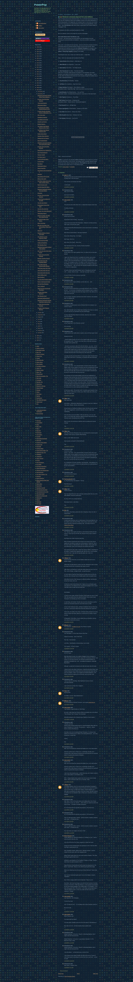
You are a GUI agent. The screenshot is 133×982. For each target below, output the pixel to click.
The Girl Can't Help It (42, 202)
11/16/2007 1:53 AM (68, 284)
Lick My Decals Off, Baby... (44, 187)
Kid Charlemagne (42, 23)
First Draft (38, 446)
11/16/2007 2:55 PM (68, 527)
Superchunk (39, 398)
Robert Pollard (39, 388)
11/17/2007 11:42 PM (69, 893)
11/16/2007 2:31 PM (68, 515)
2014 (38, 74)
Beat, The (38, 352)
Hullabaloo (38, 454)
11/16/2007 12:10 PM (69, 446)
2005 (38, 337)
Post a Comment (64, 970)
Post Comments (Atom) (69, 976)
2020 (38, 60)
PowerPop (40, 4)
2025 (38, 49)
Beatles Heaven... (42, 124)
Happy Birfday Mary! (42, 275)
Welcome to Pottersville (41, 495)
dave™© (66, 175)
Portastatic (38, 380)
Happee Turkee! (41, 154)
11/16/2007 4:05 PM (68, 555)
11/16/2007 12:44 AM (69, 197)
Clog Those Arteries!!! (42, 152)
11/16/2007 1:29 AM (68, 247)
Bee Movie (40, 163)
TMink (65, 398)
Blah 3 (37, 428)
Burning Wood (39, 413)
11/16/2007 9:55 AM (68, 328)
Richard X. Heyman (40, 386)
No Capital (38, 464)
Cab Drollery (39, 434)
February (40, 330)
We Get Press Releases (43, 284)
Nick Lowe (38, 378)
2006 (38, 335)
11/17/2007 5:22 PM (68, 796)
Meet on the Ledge (42, 178)
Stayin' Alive (39, 483)
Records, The (39, 382)
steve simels (67, 199)
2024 (38, 51)
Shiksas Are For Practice (43, 138)
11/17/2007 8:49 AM (68, 704)
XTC (37, 404)
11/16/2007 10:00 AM (69, 361)
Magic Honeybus (41, 223)
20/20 (37, 346)
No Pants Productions (41, 466)
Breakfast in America (42, 117)
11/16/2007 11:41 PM (69, 648)
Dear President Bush (42, 140)
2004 (38, 340)
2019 (38, 62)
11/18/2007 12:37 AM (69, 942)
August (39, 317)
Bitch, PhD (38, 426)
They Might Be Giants (41, 399)
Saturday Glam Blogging (43, 136)
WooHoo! (40, 174)
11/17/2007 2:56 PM (68, 781)
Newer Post (60, 973)
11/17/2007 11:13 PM (69, 832)
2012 (38, 78)
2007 (38, 89)
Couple (38, 358)
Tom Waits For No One (43, 119)
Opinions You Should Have (42, 470)
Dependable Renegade (41, 438)
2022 (38, 56)
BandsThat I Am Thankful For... (45, 150)
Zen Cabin (38, 503)
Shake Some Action (42, 133)
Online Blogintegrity (40, 468)
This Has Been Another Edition (45, 279)
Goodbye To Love (76, 626)
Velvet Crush (39, 402)
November (40, 93)
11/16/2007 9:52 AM (68, 300)
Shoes (37, 392)
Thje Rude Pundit (40, 493)
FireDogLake (39, 444)
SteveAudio (39, 485)
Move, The (38, 372)
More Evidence (41, 277)
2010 (38, 82)
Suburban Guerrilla (40, 487)
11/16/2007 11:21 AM (69, 395)
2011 (38, 80)
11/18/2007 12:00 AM (69, 911)
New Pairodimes (40, 462)
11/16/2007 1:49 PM (68, 486)
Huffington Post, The (41, 452)
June (39, 321)
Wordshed (38, 501)
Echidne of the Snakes (41, 442)
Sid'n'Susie (38, 394)
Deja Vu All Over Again (43, 240)
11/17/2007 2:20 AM (68, 676)
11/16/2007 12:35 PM (69, 476)
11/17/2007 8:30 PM (68, 821)
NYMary (40, 25)
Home (78, 973)
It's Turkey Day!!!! (42, 157)
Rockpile (38, 390)
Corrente (38, 436)
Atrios (37, 424)
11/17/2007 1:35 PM (68, 744)
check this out (92, 702)
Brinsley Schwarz (40, 354)
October (40, 312)
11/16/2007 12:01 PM (69, 428)
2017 (38, 67)
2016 (38, 69)
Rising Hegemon (40, 478)
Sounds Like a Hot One (43, 208)
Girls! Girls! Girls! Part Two (44, 270)
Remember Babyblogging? (44, 298)
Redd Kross (39, 384)
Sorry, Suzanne (41, 286)
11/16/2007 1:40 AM (68, 277)
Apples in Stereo (40, 348)
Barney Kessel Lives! (42, 184)
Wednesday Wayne (42, 105)
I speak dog (39, 456)
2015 (38, 71)
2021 (38, 58)
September (40, 314)
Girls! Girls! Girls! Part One (44, 272)
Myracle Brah (39, 374)
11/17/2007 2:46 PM (68, 757)
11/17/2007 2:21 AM (68, 687)
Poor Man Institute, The (41, 474)
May (39, 323)
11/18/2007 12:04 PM (69, 960)
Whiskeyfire (39, 497)
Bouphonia (38, 432)
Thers (65, 690)
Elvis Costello (39, 364)
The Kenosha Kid (68, 479)
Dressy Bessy (39, 362)
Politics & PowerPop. (42, 242)
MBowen (66, 625)
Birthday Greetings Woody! (44, 258)
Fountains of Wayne (41, 366)
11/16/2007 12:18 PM (69, 469)
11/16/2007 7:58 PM (68, 628)
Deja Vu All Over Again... (43, 159)
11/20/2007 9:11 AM (68, 967)
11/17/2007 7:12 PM (68, 809)
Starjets (38, 396)
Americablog (39, 422)
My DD (38, 460)
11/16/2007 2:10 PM (68, 507)
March (39, 328)
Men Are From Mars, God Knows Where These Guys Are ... (44, 227)
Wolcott (38, 499)
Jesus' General (39, 458)
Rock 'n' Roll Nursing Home (44, 281)
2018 (38, 65)
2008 (38, 87)
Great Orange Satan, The (42, 450)
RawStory (38, 476)
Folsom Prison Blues (69, 525)
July (39, 319)
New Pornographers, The (42, 376)
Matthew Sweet (40, 370)
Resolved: (40, 193)
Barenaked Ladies (40, 350)
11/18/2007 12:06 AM (69, 929)
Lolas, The (38, 368)
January (40, 332)
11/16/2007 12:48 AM (69, 211)
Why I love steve (41, 115)
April (39, 326)
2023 (38, 53)
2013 (38, 76)
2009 (38, 85)
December (40, 91)
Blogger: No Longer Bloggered (44, 211)
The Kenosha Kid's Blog (41, 489)
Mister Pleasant (68, 835)
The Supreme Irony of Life (42, 491)
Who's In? (40, 230)
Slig (65, 510)
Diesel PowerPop (42, 168)
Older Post (95, 973)
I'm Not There (41, 161)
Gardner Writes (39, 448)
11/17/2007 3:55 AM (68, 697)
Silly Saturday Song (42, 245)
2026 (38, 47)
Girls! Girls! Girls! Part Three (44, 268)
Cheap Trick (39, 356)
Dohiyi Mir (38, 440)
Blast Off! (38, 430)
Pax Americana (39, 472)
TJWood (66, 558)
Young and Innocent (42, 103)
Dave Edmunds (40, 360)
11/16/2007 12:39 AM (69, 187)
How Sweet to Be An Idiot (43, 176)
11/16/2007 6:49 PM (68, 622)
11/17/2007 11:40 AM (69, 719)
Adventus (38, 420)
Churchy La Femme (42, 121)
